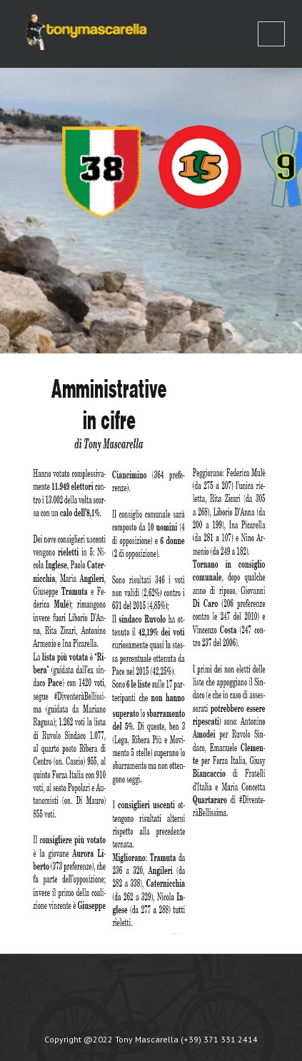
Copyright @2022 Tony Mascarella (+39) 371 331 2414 (151, 1039)
